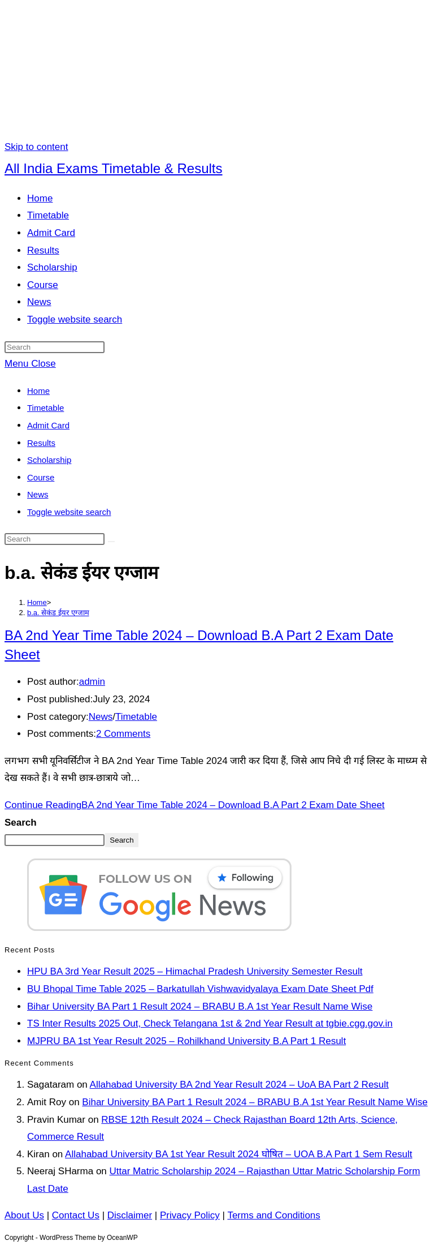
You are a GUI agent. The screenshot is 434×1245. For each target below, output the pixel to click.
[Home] (37, 602)
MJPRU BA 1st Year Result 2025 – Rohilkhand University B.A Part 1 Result (186, 1041)
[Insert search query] (55, 347)
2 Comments (123, 733)
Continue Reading (195, 805)
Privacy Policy (190, 1215)
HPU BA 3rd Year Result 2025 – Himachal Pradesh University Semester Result (194, 971)
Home (38, 391)
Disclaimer (129, 1215)
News (38, 494)
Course (40, 477)
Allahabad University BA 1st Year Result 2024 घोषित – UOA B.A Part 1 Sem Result (238, 1154)
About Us (24, 1215)
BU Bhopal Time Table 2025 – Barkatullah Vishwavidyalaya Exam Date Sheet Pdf (200, 989)
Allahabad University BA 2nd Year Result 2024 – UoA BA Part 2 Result (239, 1084)
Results (41, 443)
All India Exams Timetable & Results (114, 168)
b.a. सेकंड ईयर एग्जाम (58, 612)
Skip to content (36, 146)
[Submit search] (111, 541)
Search (21, 822)
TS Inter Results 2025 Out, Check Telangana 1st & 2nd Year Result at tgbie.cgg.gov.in (210, 1023)
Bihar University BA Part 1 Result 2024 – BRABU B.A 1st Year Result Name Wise (199, 1006)
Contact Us (75, 1215)
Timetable (45, 408)
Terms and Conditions (273, 1215)
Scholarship (49, 460)
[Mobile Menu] (30, 363)
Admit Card (48, 425)
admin (92, 681)
